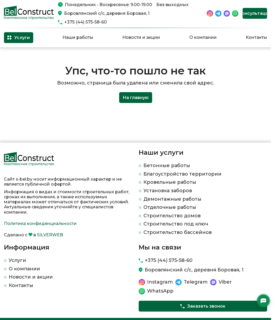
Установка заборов (167, 191)
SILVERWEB (50, 234)
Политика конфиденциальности (40, 223)
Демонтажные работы (172, 199)
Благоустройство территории (182, 174)
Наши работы (77, 37)
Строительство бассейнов (177, 232)
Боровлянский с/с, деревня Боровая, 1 (106, 13)
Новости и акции (141, 37)
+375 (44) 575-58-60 (85, 22)
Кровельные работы (169, 182)
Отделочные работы (169, 207)
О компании (203, 37)
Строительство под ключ (175, 224)
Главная (11, 56)
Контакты (256, 37)
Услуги (17, 260)
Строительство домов (172, 216)
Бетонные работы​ (166, 165)
